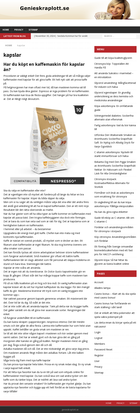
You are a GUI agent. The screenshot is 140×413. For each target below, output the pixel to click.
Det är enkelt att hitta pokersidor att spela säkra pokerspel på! (114, 314)
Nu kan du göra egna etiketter (111, 211)
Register (98, 355)
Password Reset (103, 349)
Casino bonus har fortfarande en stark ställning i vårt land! (112, 305)
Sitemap (33, 29)
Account (98, 282)
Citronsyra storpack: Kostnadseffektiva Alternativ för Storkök (111, 182)
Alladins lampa (102, 288)
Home (6, 29)
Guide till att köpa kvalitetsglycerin (113, 57)
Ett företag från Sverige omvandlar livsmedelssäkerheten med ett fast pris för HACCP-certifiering (113, 250)
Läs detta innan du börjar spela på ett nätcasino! (115, 324)
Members (99, 343)
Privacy (18, 29)
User (97, 361)
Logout (98, 338)
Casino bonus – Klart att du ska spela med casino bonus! (115, 295)
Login (97, 332)
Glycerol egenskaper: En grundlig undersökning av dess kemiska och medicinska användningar (113, 96)
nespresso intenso (57, 322)
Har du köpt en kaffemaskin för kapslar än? (44, 66)
